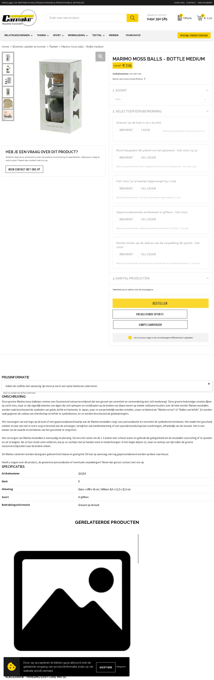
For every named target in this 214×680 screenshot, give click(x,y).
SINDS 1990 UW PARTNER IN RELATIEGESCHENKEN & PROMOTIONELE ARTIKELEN (43, 2)
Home (5, 46)
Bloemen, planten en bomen (29, 46)
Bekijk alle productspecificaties (129, 79)
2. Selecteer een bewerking (137, 111)
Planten (53, 46)
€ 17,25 (15, 599)
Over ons (179, 2)
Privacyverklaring (171, 644)
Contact (191, 2)
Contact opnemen (118, 633)
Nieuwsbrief (205, 2)
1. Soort (120, 90)
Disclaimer (168, 650)
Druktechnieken (63, 650)
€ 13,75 (120, 599)
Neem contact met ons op (24, 169)
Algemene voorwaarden (175, 633)
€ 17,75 (67, 599)
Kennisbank (61, 644)
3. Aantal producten (131, 278)
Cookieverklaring (171, 638)
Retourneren (115, 650)
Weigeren (121, 666)
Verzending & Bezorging (122, 644)
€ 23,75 (173, 599)
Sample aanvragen (119, 638)
